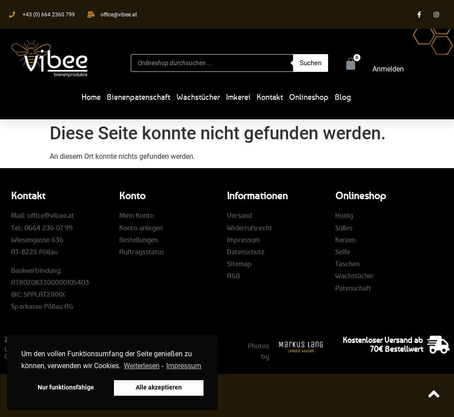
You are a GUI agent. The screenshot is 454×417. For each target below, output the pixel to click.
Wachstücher (198, 97)
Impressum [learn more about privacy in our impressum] (183, 366)
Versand (239, 215)
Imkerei (238, 97)
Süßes (343, 227)
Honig (344, 215)
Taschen (347, 263)
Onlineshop (309, 97)
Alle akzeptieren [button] (159, 387)
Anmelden (388, 69)
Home (91, 97)
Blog (343, 97)
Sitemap (239, 263)
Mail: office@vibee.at (42, 215)
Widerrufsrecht (249, 227)
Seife (342, 251)
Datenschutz (245, 251)
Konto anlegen (141, 227)
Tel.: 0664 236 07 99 (42, 227)
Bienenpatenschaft (138, 97)
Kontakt (270, 97)
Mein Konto (136, 215)
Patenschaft (353, 287)
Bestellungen (138, 239)
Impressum (243, 239)
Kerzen (345, 239)
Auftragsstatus (141, 251)
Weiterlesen (142, 366)
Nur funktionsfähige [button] (66, 387)
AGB (233, 275)
